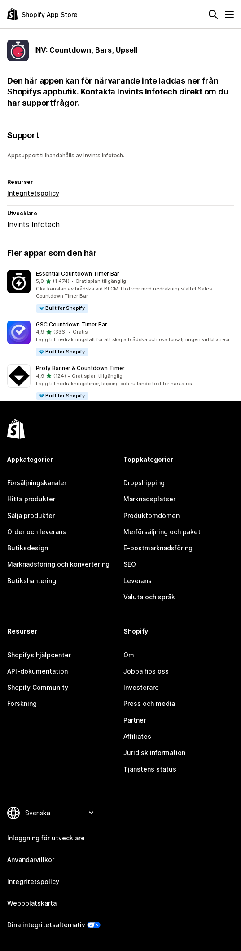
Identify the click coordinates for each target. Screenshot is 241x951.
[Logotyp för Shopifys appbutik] (42, 14)
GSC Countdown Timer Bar (71, 324)
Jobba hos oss (146, 671)
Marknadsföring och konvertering (58, 564)
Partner (134, 720)
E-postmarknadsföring (158, 548)
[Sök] (213, 14)
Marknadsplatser (149, 499)
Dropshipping (144, 483)
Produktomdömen (151, 515)
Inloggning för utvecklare (46, 838)
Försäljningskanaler (36, 483)
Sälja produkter (31, 515)
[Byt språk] (59, 812)
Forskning (22, 703)
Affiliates (137, 736)
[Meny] (229, 14)
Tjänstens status (149, 769)
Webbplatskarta (32, 903)
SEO (129, 564)
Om (128, 655)
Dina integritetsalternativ (46, 925)
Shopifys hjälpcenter (39, 655)
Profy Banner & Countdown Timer (80, 368)
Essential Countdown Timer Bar (77, 273)
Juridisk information (154, 752)
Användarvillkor (30, 859)
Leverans (137, 581)
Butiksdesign (27, 548)
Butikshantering (31, 581)
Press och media (149, 703)
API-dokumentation (37, 671)
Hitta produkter (31, 499)
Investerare (141, 687)
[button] (120, 291)
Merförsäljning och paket (162, 532)
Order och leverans (36, 532)
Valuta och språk (149, 597)
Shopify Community (37, 687)
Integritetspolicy (33, 193)
